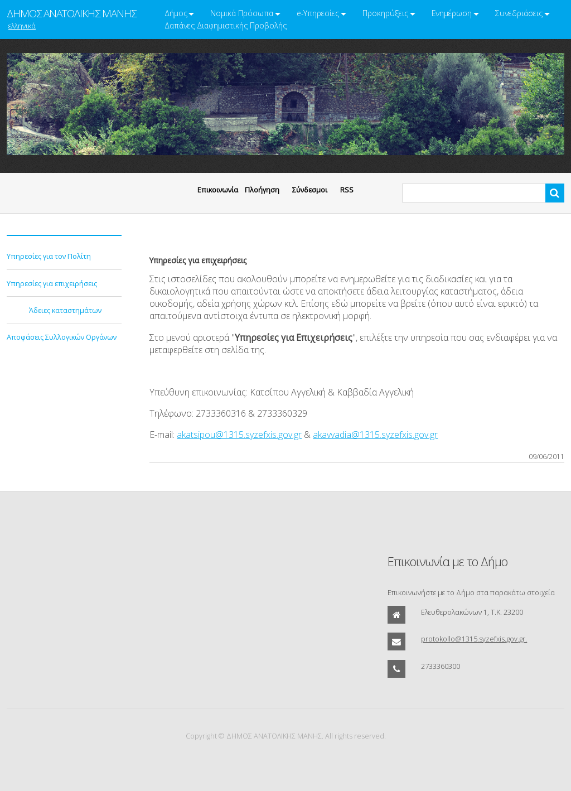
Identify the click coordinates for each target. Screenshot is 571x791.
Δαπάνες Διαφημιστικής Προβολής (225, 25)
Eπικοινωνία (217, 190)
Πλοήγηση (262, 190)
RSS (347, 190)
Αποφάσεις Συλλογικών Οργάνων (62, 337)
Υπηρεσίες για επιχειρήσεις (52, 283)
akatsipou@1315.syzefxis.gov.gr (239, 434)
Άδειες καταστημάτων (65, 310)
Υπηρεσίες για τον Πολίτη (49, 256)
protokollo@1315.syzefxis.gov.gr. (474, 639)
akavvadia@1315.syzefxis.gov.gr (375, 434)
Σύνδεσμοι (309, 190)
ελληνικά (22, 26)
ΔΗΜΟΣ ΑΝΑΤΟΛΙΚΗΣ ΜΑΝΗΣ (71, 13)
